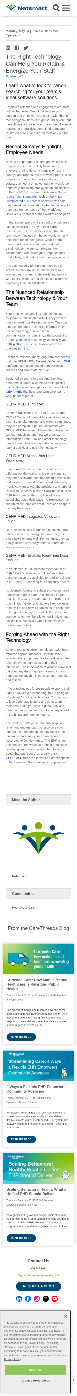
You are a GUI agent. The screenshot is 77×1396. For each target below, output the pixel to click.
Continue (35, 1369)
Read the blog (21, 1036)
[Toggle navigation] (66, 8)
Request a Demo (38, 1286)
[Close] (65, 1316)
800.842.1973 (38, 1268)
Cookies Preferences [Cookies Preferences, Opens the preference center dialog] (35, 1380)
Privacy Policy (36, 1342)
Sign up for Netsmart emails (35, 1275)
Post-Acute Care (23, 907)
